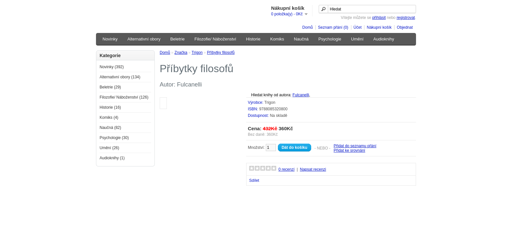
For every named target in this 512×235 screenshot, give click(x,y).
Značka (180, 52)
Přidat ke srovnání (349, 150)
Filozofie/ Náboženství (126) (124, 97)
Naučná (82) (110, 127)
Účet (358, 27)
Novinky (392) (112, 67)
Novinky (110, 39)
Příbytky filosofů (221, 52)
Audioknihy (383, 39)
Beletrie (177, 39)
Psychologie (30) (114, 137)
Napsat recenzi (313, 169)
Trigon (197, 52)
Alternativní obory (143, 39)
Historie (253, 39)
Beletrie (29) (110, 87)
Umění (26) (109, 148)
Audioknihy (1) (112, 158)
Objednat (405, 27)
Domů (307, 27)
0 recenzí (287, 169)
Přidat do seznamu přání (355, 146)
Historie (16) (110, 107)
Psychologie (329, 39)
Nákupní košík (379, 27)
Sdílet (254, 180)
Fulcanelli (301, 95)
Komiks (277, 39)
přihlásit (379, 17)
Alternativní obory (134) (120, 77)
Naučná (301, 39)
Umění (357, 39)
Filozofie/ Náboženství (215, 39)
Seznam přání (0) (333, 27)
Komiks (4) (109, 117)
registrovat (406, 17)
